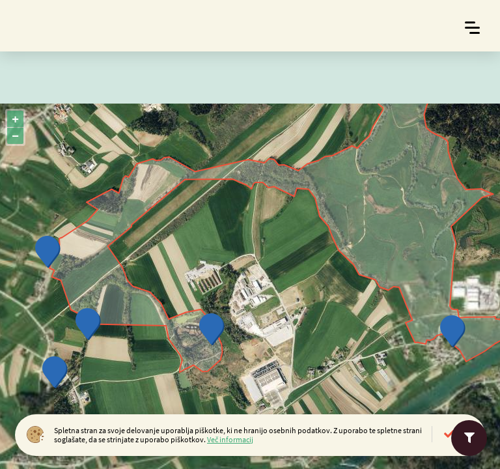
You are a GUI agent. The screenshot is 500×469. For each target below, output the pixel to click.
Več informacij (230, 439)
